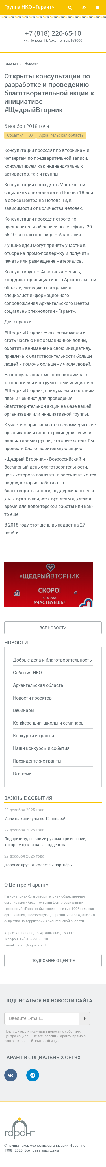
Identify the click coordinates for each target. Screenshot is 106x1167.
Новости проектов (32, 698)
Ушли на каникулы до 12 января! (34, 818)
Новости (16, 643)
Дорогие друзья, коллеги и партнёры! (39, 865)
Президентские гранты (37, 761)
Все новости (53, 628)
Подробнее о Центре (53, 960)
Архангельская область (61, 135)
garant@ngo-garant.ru (33, 945)
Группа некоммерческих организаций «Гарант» (46, 1146)
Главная (11, 64)
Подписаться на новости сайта (48, 1001)
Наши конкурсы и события (41, 748)
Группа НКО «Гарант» (29, 7)
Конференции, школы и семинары (49, 723)
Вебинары (23, 710)
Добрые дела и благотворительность (52, 660)
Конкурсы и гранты (33, 735)
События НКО (20, 135)
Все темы (23, 773)
